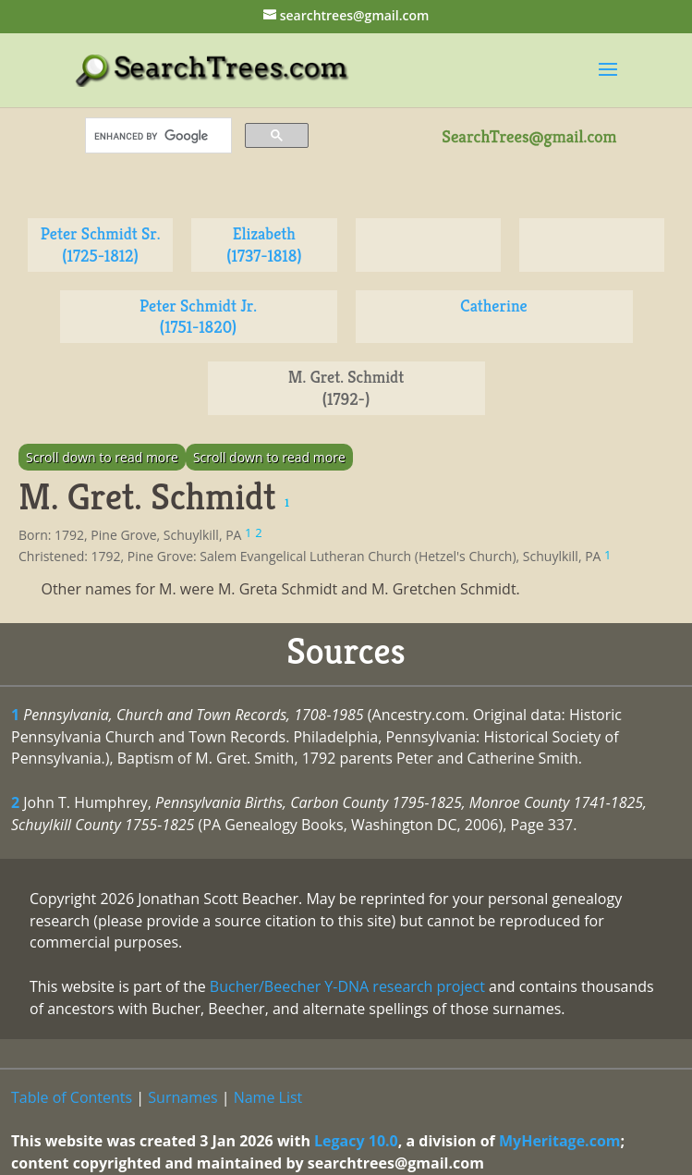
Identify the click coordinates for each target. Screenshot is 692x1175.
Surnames (182, 1097)
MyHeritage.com (560, 1141)
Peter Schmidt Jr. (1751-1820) (198, 316)
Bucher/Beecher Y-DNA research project (347, 986)
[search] (156, 136)
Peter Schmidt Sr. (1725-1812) (101, 244)
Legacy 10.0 (356, 1141)
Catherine (493, 305)
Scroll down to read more (102, 457)
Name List (268, 1097)
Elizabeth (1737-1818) (263, 244)
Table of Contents (71, 1097)
